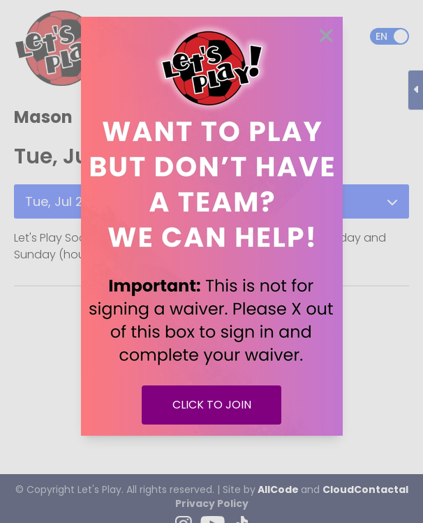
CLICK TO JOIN (211, 405)
